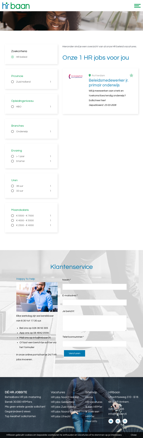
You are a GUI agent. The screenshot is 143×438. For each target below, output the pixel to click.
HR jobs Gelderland (63, 402)
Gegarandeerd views (18, 411)
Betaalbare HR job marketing (23, 397)
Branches (17, 125)
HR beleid (21, 57)
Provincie (17, 76)
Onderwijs (33, 131)
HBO (33, 106)
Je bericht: (68, 311)
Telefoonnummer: (73, 337)
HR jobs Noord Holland (65, 397)
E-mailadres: (70, 295)
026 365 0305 (116, 409)
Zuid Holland (33, 81)
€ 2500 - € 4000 (33, 225)
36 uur (33, 186)
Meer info (91, 421)
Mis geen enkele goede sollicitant (25, 406)
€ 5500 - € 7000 (33, 215)
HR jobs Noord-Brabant (65, 411)
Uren (14, 180)
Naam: (66, 279)
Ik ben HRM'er (93, 406)
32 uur (33, 190)
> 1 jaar (33, 156)
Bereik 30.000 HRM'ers (18, 401)
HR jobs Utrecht (61, 416)
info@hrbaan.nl (42, 337)
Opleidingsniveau (22, 100)
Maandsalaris (20, 209)
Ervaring (16, 150)
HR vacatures (93, 402)
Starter (33, 161)
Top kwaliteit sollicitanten (20, 416)
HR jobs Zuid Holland (63, 406)
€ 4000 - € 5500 (33, 220)
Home (89, 397)
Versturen (74, 353)
